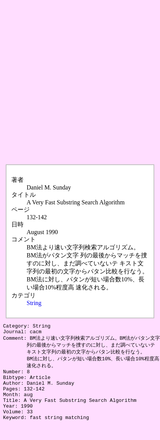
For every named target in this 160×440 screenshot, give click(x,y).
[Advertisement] (79, 82)
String (34, 303)
